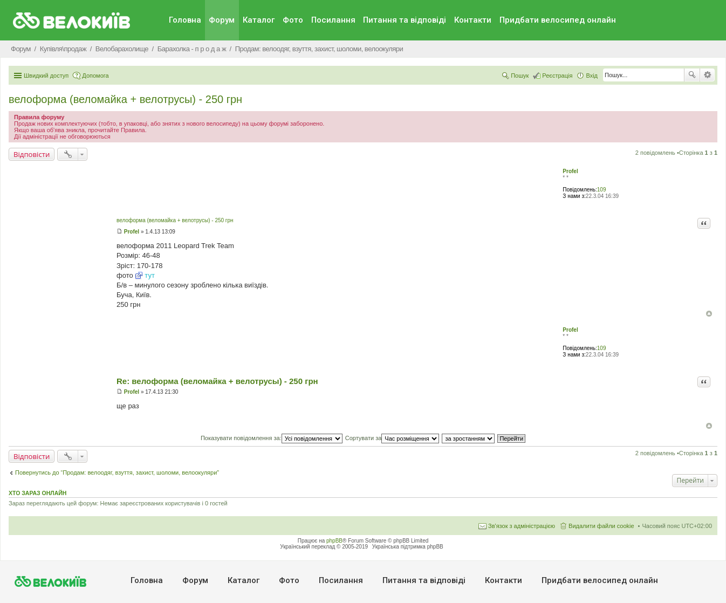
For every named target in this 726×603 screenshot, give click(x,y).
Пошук (692, 74)
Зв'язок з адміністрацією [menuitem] (521, 526)
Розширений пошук (707, 74)
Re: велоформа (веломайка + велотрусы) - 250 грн (217, 381)
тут (150, 275)
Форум (222, 20)
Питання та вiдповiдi (404, 20)
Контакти (472, 20)
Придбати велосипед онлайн (557, 20)
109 (601, 190)
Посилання (333, 20)
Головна (185, 20)
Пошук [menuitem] (520, 75)
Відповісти (31, 154)
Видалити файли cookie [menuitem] (601, 526)
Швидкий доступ (46, 75)
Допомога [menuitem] (95, 75)
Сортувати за (392, 438)
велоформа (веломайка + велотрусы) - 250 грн (125, 99)
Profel (570, 171)
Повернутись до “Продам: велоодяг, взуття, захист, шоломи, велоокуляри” (117, 472)
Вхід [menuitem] (592, 75)
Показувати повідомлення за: (272, 438)
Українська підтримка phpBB (407, 547)
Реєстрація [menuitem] (557, 75)
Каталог (259, 20)
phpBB (334, 541)
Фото (293, 20)
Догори (709, 314)
